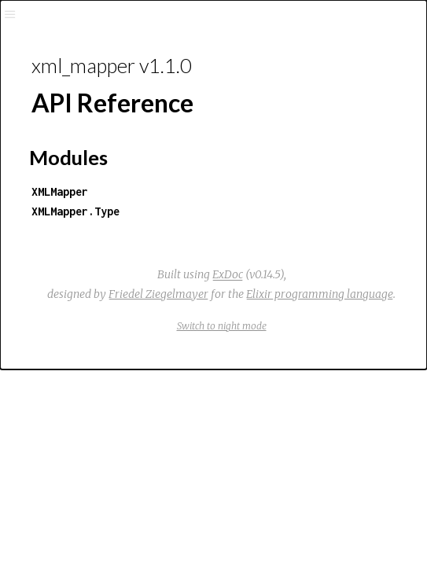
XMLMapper (59, 191)
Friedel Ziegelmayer (158, 294)
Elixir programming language (319, 294)
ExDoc (227, 274)
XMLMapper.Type (75, 211)
